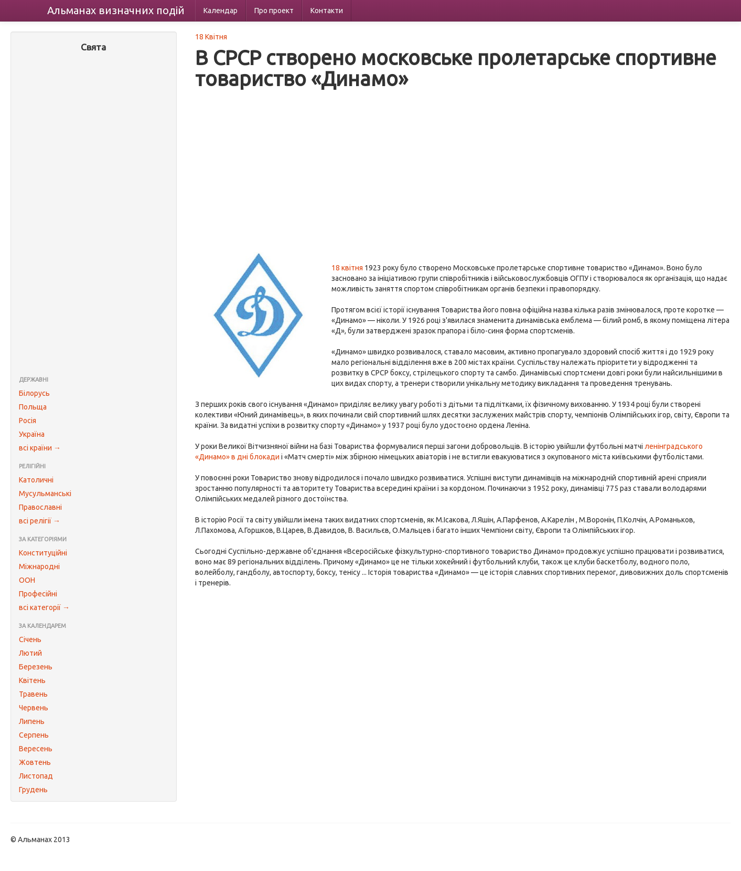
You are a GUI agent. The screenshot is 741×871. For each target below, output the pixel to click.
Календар (220, 10)
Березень (35, 667)
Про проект (274, 10)
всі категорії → (44, 607)
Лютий (30, 653)
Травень (33, 694)
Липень (32, 721)
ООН (27, 580)
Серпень (34, 735)
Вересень (35, 748)
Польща (33, 407)
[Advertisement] (93, 215)
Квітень (32, 680)
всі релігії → (39, 521)
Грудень (33, 789)
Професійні (38, 594)
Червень (33, 708)
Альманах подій (116, 10)
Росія (27, 420)
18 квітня (347, 268)
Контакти (326, 10)
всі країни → (40, 448)
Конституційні (43, 553)
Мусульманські (45, 493)
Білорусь (34, 393)
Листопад (36, 776)
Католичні (36, 480)
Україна (32, 434)
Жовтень (35, 762)
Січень (30, 639)
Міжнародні (39, 566)
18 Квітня (211, 37)
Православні (40, 507)
